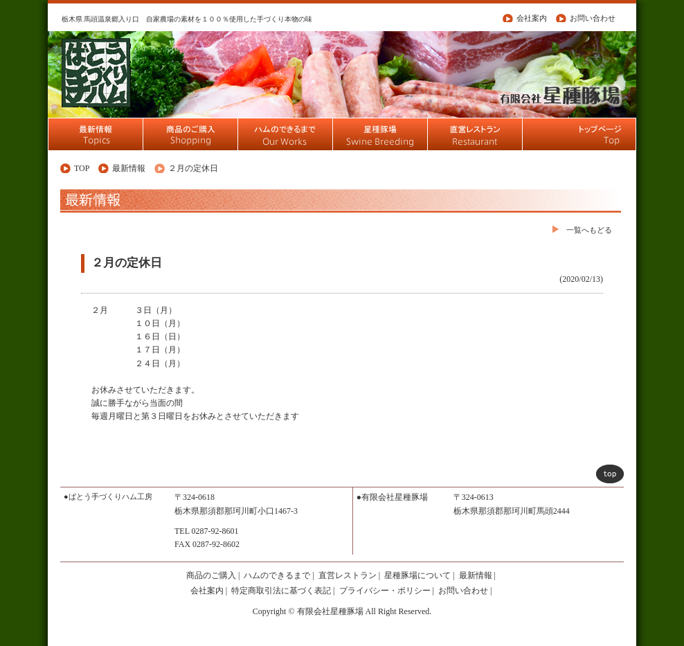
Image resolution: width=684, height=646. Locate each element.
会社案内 (531, 18)
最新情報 (128, 168)
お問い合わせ (592, 18)
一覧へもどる (589, 230)
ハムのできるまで (277, 575)
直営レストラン (347, 575)
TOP (81, 168)
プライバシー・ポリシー (385, 590)
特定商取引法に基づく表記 (281, 590)
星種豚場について (417, 575)
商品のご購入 (211, 575)
